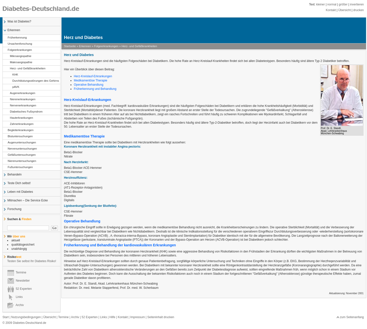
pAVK (13, 87)
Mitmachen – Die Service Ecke (27, 200)
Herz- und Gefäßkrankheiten (26, 68)
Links (15, 297)
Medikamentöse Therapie (90, 80)
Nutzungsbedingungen (26, 317)
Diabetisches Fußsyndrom (25, 112)
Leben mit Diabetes (20, 192)
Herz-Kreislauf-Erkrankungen (93, 76)
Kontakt (331, 10)
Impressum (137, 317)
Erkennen (13, 30)
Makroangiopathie (19, 62)
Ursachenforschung (19, 44)
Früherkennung (17, 38)
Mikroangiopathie (19, 56)
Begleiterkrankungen (20, 130)
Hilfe (112, 317)
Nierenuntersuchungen (21, 161)
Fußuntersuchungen (20, 167)
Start (5, 317)
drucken (358, 10)
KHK (12, 75)
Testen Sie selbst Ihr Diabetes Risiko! (31, 261)
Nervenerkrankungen (21, 105)
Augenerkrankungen (21, 93)
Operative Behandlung (88, 84)
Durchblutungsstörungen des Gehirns (33, 81)
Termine (16, 272)
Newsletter (18, 280)
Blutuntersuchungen (20, 136)
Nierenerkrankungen (21, 99)
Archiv (15, 305)
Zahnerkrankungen (20, 124)
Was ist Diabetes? (19, 21)
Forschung (14, 209)
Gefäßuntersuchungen (21, 155)
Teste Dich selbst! (19, 183)
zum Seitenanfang (352, 317)
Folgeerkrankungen (19, 50)
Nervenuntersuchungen (22, 149)
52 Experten (19, 288)
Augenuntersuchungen (21, 142)
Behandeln (14, 174)
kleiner (320, 4)
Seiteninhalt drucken (160, 317)
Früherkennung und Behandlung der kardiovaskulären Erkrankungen (120, 245)
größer (343, 4)
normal (331, 4)
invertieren (357, 4)
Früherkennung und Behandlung (95, 89)
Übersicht (344, 10)
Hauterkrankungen (20, 118)
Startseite (70, 46)
